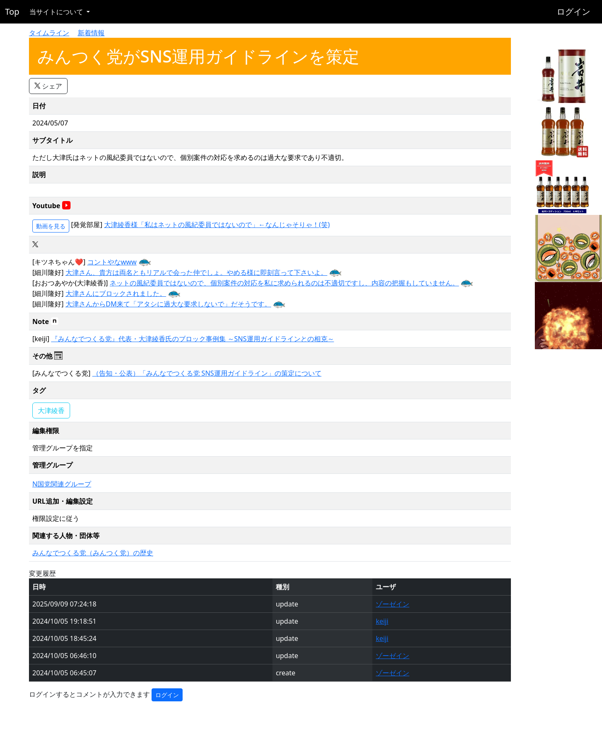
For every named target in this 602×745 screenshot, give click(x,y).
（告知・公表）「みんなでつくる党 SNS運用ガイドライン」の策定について (207, 373)
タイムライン (49, 32)
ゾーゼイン (392, 604)
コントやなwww (112, 262)
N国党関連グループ (61, 484)
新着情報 (91, 32)
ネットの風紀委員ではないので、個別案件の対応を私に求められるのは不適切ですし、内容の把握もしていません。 (284, 283)
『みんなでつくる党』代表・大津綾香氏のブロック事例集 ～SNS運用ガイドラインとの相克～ (192, 338)
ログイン (573, 11)
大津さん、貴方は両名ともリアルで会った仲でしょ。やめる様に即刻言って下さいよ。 (196, 272)
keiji (382, 621)
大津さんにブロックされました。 (115, 293)
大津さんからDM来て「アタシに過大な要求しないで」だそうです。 (168, 303)
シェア (48, 86)
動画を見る (50, 226)
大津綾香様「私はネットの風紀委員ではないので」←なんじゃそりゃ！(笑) (217, 224)
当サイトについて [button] (57, 11)
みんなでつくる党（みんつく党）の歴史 (92, 552)
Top (12, 11)
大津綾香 (51, 410)
